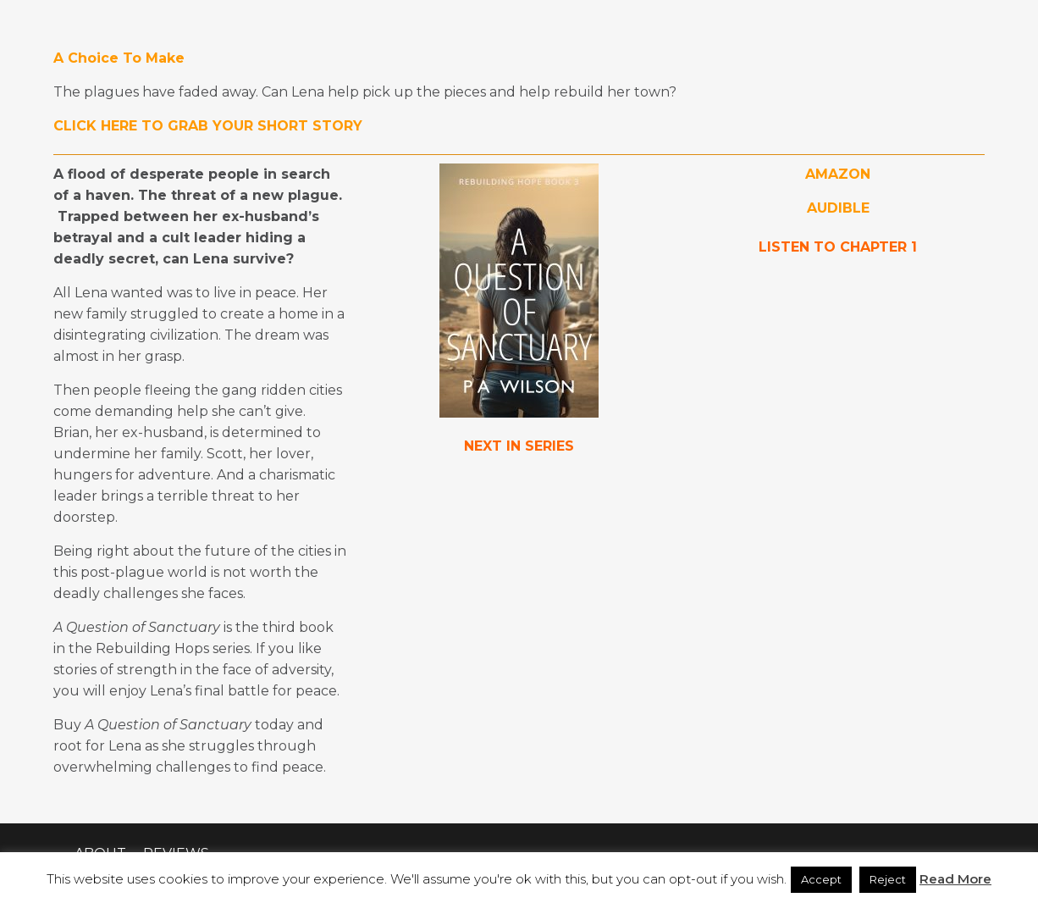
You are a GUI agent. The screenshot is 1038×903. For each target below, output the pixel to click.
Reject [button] (888, 879)
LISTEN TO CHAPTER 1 (838, 247)
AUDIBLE (838, 208)
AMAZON (837, 174)
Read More (955, 879)
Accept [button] (821, 879)
